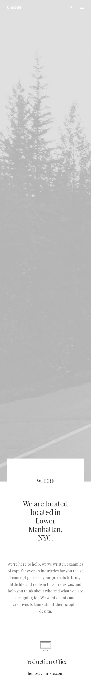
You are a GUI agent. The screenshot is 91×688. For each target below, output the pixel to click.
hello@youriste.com (45, 662)
